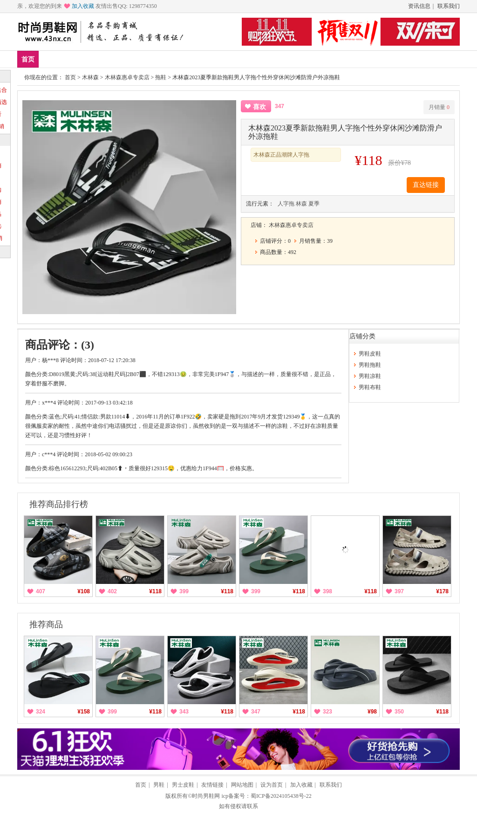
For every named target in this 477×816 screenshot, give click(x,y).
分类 (230, 58)
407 (40, 591)
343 (184, 711)
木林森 (90, 77)
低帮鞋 (165, 58)
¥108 (83, 591)
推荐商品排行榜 (58, 504)
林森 (301, 203)
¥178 (442, 591)
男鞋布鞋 (370, 387)
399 (184, 591)
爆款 (79, 58)
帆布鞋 (199, 58)
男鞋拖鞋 (370, 365)
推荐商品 (46, 624)
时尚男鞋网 (206, 796)
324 (40, 711)
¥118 (155, 591)
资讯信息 (419, 6)
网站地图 (242, 785)
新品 (52, 58)
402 (112, 591)
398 (327, 591)
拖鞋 (160, 77)
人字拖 (286, 203)
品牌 (107, 58)
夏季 (314, 203)
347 (255, 711)
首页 (27, 59)
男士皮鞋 (183, 785)
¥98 (372, 711)
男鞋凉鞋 (370, 376)
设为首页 (271, 785)
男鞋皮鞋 (370, 353)
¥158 (83, 711)
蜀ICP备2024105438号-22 (281, 796)
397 (399, 591)
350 (399, 711)
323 (327, 711)
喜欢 (259, 106)
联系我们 (448, 6)
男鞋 (134, 58)
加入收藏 (83, 6)
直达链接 (426, 184)
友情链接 (212, 785)
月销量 (439, 107)
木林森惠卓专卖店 (127, 77)
